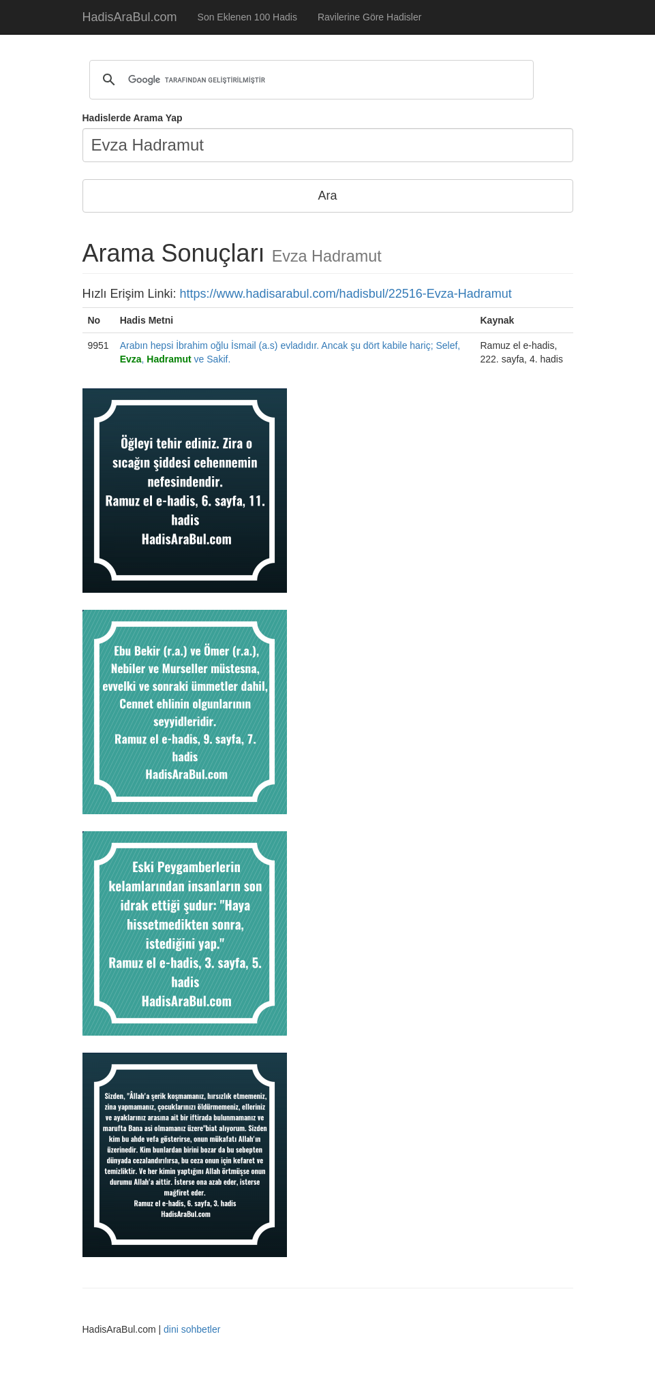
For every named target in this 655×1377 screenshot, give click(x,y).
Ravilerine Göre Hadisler (370, 17)
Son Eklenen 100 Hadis (247, 17)
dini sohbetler (192, 1329)
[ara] (309, 80)
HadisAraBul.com (129, 17)
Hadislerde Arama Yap (132, 117)
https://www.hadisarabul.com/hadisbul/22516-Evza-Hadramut (346, 293)
